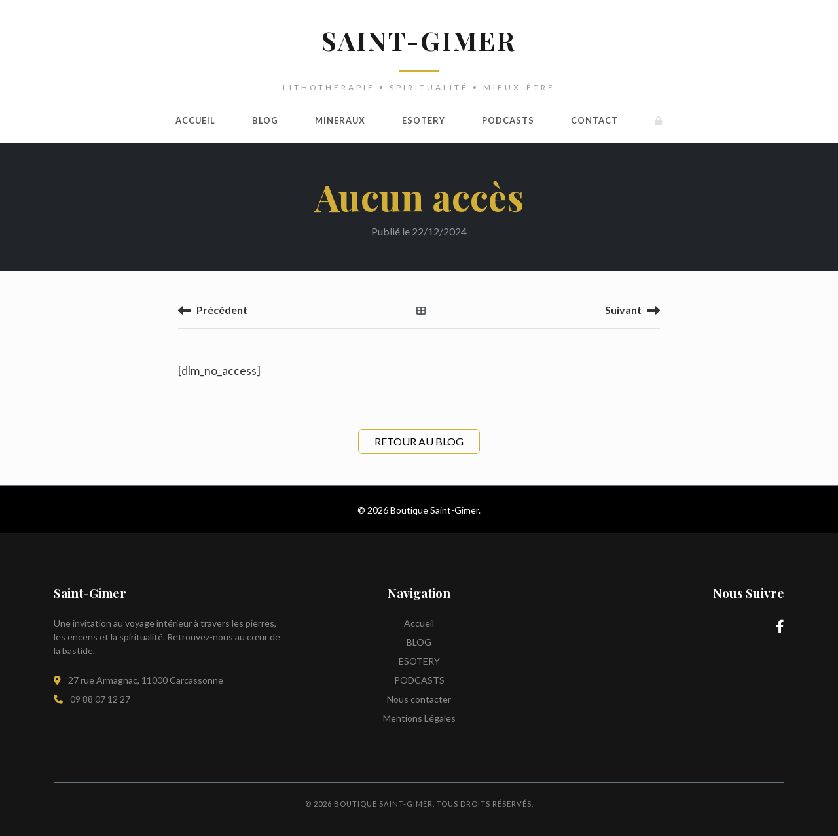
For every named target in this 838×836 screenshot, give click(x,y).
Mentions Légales (419, 717)
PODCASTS (508, 120)
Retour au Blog (419, 441)
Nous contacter (419, 699)
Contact (594, 120)
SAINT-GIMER (419, 40)
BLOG (265, 120)
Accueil (195, 120)
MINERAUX (340, 120)
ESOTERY (423, 120)
